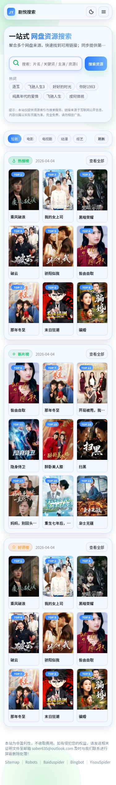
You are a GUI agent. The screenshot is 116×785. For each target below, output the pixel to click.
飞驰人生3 (36, 86)
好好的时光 (62, 86)
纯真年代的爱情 (25, 96)
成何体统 (76, 96)
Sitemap (12, 762)
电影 (30, 138)
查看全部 (96, 160)
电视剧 (47, 138)
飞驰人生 (53, 96)
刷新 (101, 138)
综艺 (79, 138)
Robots (31, 762)
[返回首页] (21, 12)
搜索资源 (95, 63)
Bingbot (77, 762)
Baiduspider (53, 762)
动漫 (64, 138)
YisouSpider (100, 762)
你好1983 (87, 86)
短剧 (14, 138)
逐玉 (16, 86)
